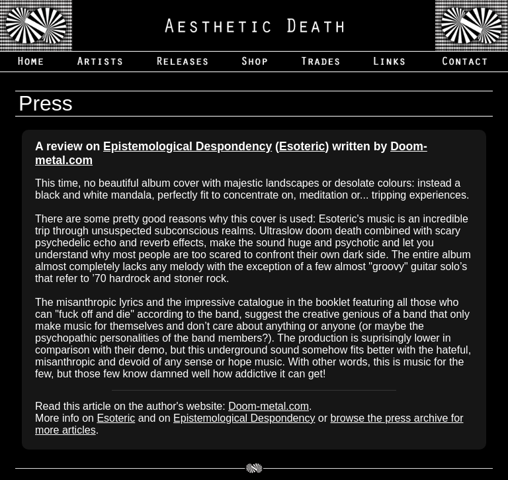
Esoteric (302, 146)
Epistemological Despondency (187, 146)
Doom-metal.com (268, 406)
